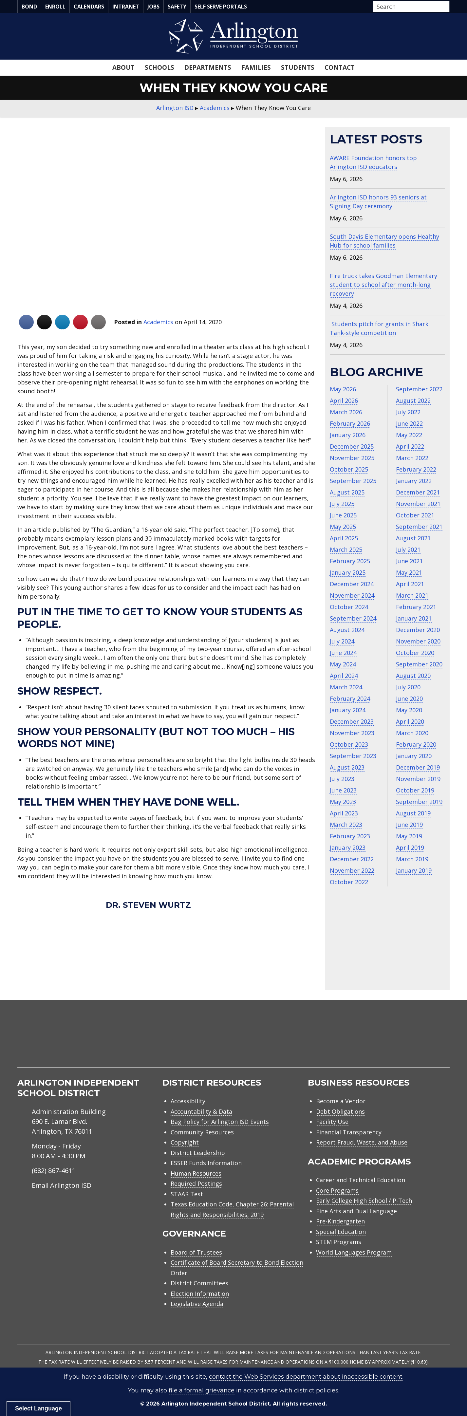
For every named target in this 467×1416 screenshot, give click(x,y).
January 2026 (347, 435)
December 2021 (418, 492)
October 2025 (349, 469)
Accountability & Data (201, 1111)
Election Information (200, 1293)
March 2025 (346, 549)
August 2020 (413, 676)
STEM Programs (338, 1242)
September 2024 (353, 618)
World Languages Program (354, 1252)
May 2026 (343, 389)
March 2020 (412, 733)
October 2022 (349, 882)
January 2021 (414, 618)
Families (256, 67)
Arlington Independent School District (215, 1404)
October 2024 (349, 607)
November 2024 (352, 595)
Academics (158, 322)
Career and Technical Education (360, 1180)
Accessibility (188, 1101)
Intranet (125, 6)
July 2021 (408, 549)
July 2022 (408, 412)
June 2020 (409, 698)
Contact (340, 67)
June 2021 (409, 561)
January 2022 (414, 481)
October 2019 (415, 790)
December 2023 (352, 721)
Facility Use (332, 1122)
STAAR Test (187, 1194)
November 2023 (352, 733)
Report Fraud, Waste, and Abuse (361, 1142)
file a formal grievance (201, 1390)
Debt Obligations (340, 1111)
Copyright (185, 1142)
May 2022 (409, 435)
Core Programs (337, 1190)
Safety (177, 6)
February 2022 (416, 469)
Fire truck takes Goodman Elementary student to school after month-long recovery (383, 284)
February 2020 (416, 744)
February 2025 (350, 561)
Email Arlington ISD (61, 1185)
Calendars (89, 6)
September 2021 (419, 527)
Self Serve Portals (221, 6)
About (123, 67)
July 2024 (342, 641)
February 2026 (350, 423)
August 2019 (413, 813)
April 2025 (344, 538)
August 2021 (413, 538)
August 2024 (347, 630)
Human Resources (196, 1173)
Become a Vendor (340, 1101)
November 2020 (418, 641)
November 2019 (418, 779)
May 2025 (343, 527)
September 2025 (353, 481)
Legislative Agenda (197, 1304)
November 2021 (418, 504)
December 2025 (352, 446)
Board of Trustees (196, 1252)
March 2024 (346, 687)
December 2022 (352, 859)
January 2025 (347, 572)
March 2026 (346, 412)
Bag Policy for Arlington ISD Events (220, 1122)
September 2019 (419, 802)
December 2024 (352, 584)
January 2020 (414, 756)
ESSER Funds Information (206, 1163)
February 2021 (416, 607)
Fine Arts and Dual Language (356, 1211)
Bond (29, 6)
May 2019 (409, 836)
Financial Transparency (349, 1132)
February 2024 (350, 698)
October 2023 (349, 744)
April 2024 (344, 676)
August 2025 (347, 492)
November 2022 (352, 870)
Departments (207, 67)
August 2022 (413, 400)
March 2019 (412, 859)
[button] (447, 7)
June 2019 (409, 825)
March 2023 (346, 825)
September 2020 (419, 664)
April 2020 (410, 721)
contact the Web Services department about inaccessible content (305, 1376)
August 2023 (347, 767)
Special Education (341, 1232)
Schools (159, 67)
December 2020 (418, 630)
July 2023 (342, 779)
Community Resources (202, 1132)
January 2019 (414, 870)
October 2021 (415, 515)
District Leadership (198, 1153)
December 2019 (418, 767)
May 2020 (409, 710)
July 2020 (408, 687)
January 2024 (347, 710)
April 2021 (410, 584)
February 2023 (350, 836)
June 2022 (409, 423)
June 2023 (343, 790)
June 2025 (343, 515)
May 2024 (343, 664)
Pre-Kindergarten (340, 1221)
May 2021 (409, 572)
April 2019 (410, 847)
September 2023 (353, 756)
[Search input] (409, 6)
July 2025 (342, 504)
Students (297, 67)
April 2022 (410, 446)
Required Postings (196, 1183)
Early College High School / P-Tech (364, 1200)
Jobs (153, 6)
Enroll (55, 6)
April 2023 (344, 813)
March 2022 (412, 458)
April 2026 (344, 400)
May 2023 (343, 802)
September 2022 (419, 389)
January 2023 (347, 847)
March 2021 (412, 595)
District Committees (199, 1283)
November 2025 (352, 458)
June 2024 (343, 653)
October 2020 (415, 653)
